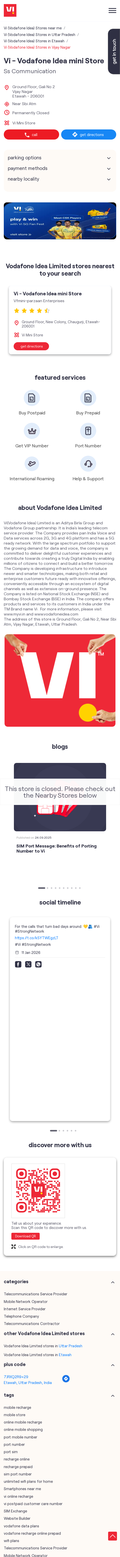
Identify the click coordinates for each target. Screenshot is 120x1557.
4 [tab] (56, 888)
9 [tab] (76, 888)
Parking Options (24, 157)
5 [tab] (60, 888)
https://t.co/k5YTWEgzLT (36, 937)
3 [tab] (52, 888)
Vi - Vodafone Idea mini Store (48, 293)
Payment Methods (27, 168)
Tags (9, 1394)
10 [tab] (80, 888)
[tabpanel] (60, 220)
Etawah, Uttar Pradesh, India (28, 1382)
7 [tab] (68, 888)
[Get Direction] (66, 1381)
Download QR (25, 1236)
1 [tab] (39, 888)
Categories (16, 1281)
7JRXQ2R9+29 (16, 1376)
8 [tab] (72, 888)
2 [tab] (48, 888)
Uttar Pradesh (70, 1345)
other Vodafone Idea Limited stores (44, 1333)
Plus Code (15, 1364)
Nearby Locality (23, 179)
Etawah (65, 1354)
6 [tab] (64, 888)
